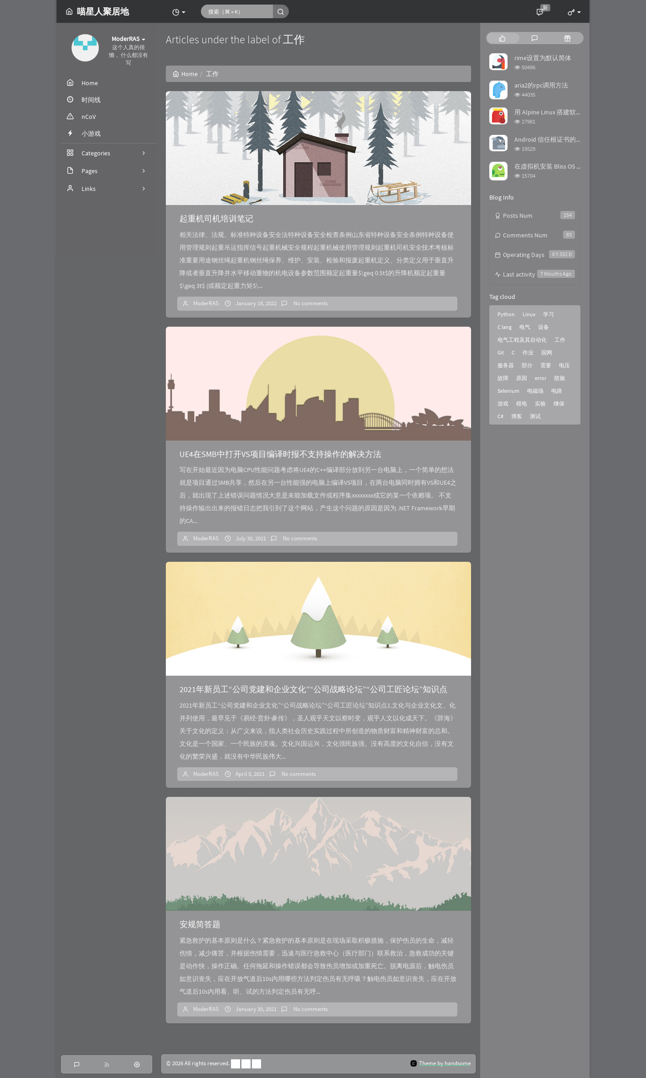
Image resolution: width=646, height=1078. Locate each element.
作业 (528, 352)
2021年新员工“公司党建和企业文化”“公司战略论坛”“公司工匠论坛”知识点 (313, 689)
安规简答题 (199, 924)
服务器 (505, 365)
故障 (502, 378)
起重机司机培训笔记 (216, 218)
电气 (524, 326)
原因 (521, 378)
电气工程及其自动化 (522, 339)
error (540, 378)
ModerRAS (206, 303)
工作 (559, 339)
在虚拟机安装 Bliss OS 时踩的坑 (558, 166)
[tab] (502, 38)
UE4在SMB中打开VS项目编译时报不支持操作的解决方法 (280, 454)
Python (506, 314)
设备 (543, 326)
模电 (521, 403)
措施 (559, 378)
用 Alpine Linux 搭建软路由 (551, 112)
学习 (548, 314)
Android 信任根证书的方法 (551, 139)
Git (500, 352)
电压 (564, 365)
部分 (527, 365)
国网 (546, 352)
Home (185, 74)
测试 (535, 416)
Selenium (508, 390)
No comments (310, 303)
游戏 (502, 403)
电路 (556, 390)
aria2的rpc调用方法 (541, 85)
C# (500, 416)
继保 (559, 403)
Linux (529, 314)
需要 (545, 365)
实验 (540, 403)
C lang (504, 326)
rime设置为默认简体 (542, 58)
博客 (516, 416)
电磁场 (535, 390)
